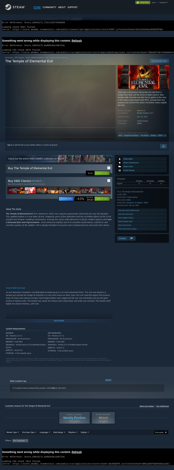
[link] (84, 202)
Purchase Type (28, 435)
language (162, 2)
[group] (87, 444)
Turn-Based (144, 139)
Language (44, 435)
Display (84, 435)
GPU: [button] (133, 444)
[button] (102, 176)
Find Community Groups (127, 232)
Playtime (71, 435)
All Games (9, 61)
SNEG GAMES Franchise (35, 61)
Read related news (125, 225)
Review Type (12, 435)
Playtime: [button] (67, 444)
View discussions (124, 228)
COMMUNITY (49, 7)
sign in (154, 2)
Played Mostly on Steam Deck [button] (87, 444)
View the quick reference (128, 214)
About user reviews (147, 409)
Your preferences (162, 409)
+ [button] (165, 139)
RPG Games (19, 61)
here (53, 391)
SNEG (139, 127)
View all (108, 383)
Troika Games (142, 124)
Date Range (58, 435)
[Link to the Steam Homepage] (17, 9)
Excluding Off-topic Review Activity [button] (46, 444)
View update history (125, 221)
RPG (120, 139)
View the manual (125, 217)
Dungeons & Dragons (131, 139)
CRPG (160, 139)
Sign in (9, 148)
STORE (37, 7)
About (62, 7)
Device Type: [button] (145, 444)
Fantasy (153, 139)
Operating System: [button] (110, 444)
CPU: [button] (124, 444)
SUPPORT (73, 7)
